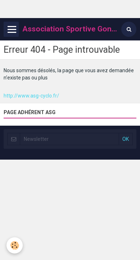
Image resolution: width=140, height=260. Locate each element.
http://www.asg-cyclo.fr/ (31, 96)
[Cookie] (14, 245)
